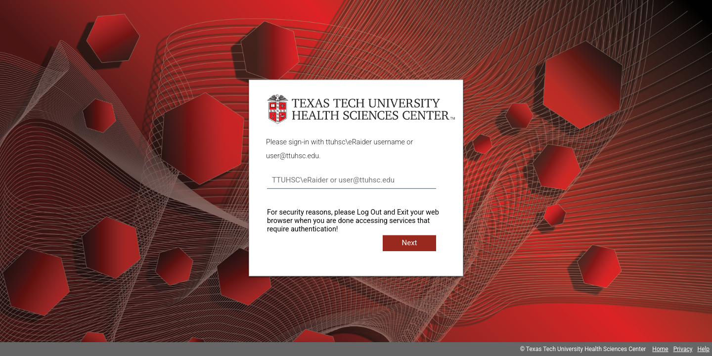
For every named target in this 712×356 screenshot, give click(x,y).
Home (660, 349)
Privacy (683, 349)
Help (703, 349)
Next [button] (409, 242)
